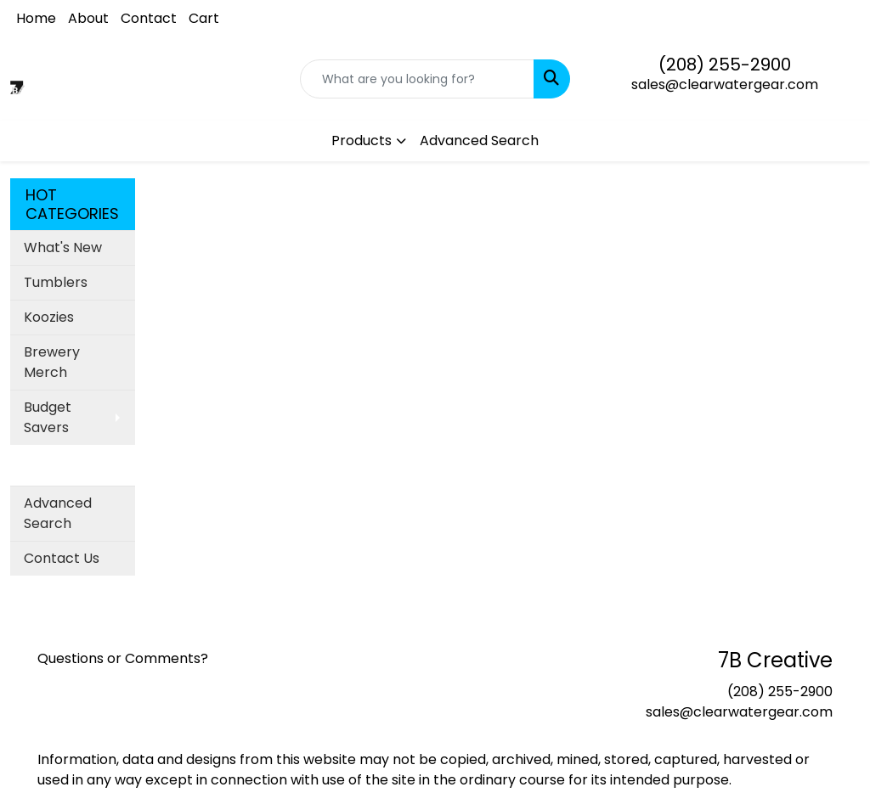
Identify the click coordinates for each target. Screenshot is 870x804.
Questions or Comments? (122, 658)
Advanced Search (479, 140)
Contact (149, 18)
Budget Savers (47, 417)
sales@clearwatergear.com (724, 84)
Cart (204, 18)
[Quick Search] (417, 78)
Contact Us (61, 558)
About (88, 18)
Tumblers (56, 282)
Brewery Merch (52, 362)
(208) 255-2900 (724, 64)
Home (36, 18)
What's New (63, 247)
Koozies (49, 317)
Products (361, 140)
